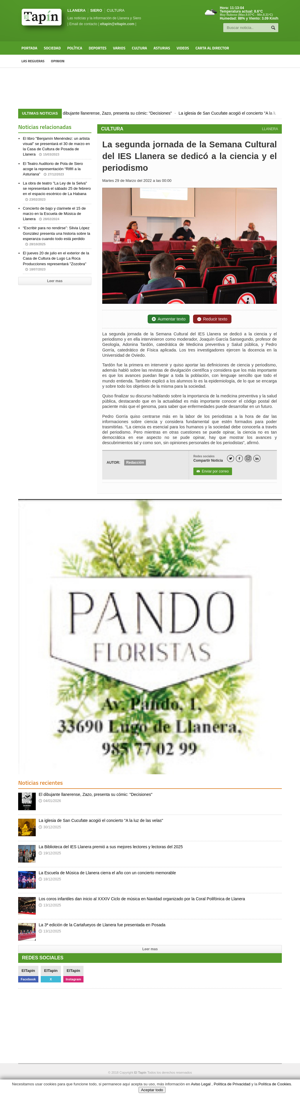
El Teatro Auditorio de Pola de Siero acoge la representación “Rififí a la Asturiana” (53, 168)
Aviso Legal (201, 1084)
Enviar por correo (213, 471)
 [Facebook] (239, 458)
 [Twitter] (230, 458)
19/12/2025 (50, 853)
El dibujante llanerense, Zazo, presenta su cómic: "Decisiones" (117, 113)
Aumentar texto (168, 319)
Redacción (135, 463)
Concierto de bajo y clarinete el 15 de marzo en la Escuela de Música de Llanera (54, 213)
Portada (29, 48)
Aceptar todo (152, 1090)
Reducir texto (212, 319)
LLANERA (76, 10)
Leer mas (55, 281)
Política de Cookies (274, 1084)
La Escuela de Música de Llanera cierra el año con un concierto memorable (107, 872)
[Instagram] (248, 458)
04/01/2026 (50, 801)
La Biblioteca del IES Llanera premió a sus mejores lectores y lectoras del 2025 (111, 846)
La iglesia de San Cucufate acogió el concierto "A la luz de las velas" (101, 820)
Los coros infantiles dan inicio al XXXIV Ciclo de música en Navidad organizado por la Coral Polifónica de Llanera (142, 898)
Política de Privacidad (232, 1084)
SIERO (96, 10)
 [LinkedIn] (256, 458)
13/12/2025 (50, 905)
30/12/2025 (50, 827)
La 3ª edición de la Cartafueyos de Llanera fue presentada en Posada (102, 924)
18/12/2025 (50, 879)
